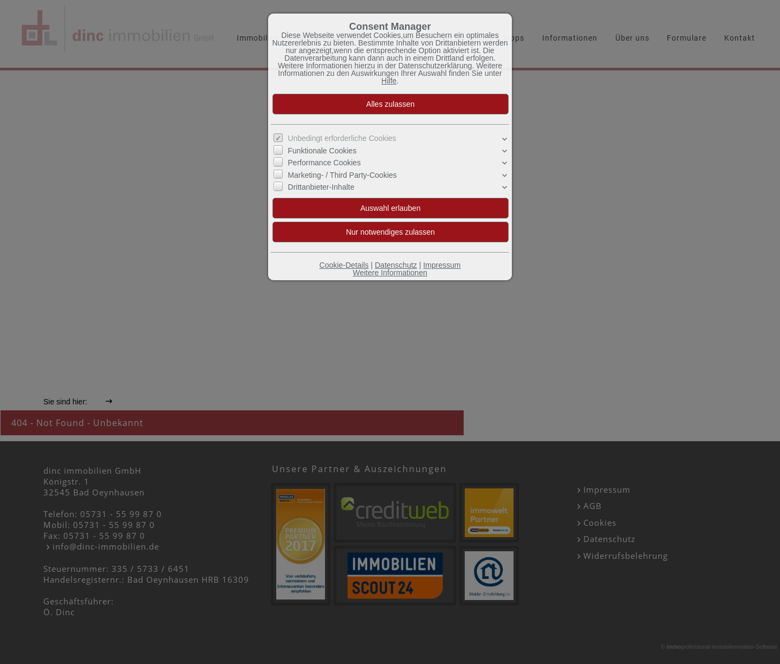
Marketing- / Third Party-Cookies (342, 175)
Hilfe (388, 80)
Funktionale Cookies (322, 150)
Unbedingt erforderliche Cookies (342, 138)
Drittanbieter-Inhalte (321, 187)
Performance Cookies (324, 162)
